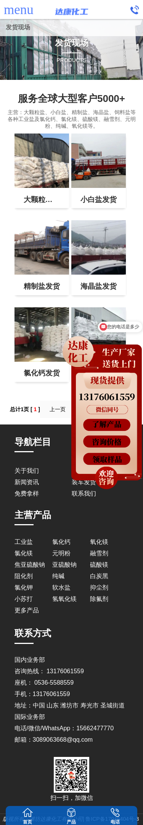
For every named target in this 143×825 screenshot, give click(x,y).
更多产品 (26, 610)
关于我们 (26, 470)
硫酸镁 (99, 564)
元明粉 (61, 553)
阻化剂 (23, 576)
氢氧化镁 (64, 599)
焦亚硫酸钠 (29, 564)
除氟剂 (99, 599)
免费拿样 (26, 493)
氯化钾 (23, 587)
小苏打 (23, 599)
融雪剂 (99, 553)
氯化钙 (61, 542)
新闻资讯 (26, 482)
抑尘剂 (99, 587)
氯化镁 (23, 553)
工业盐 (23, 542)
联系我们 (84, 493)
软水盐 (61, 587)
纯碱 (58, 576)
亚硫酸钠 (64, 564)
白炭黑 (99, 576)
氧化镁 (99, 542)
